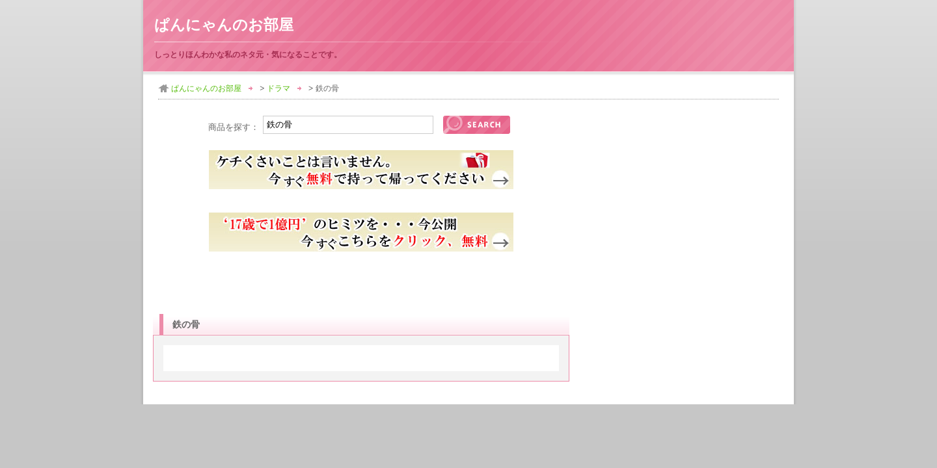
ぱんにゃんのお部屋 (223, 25)
